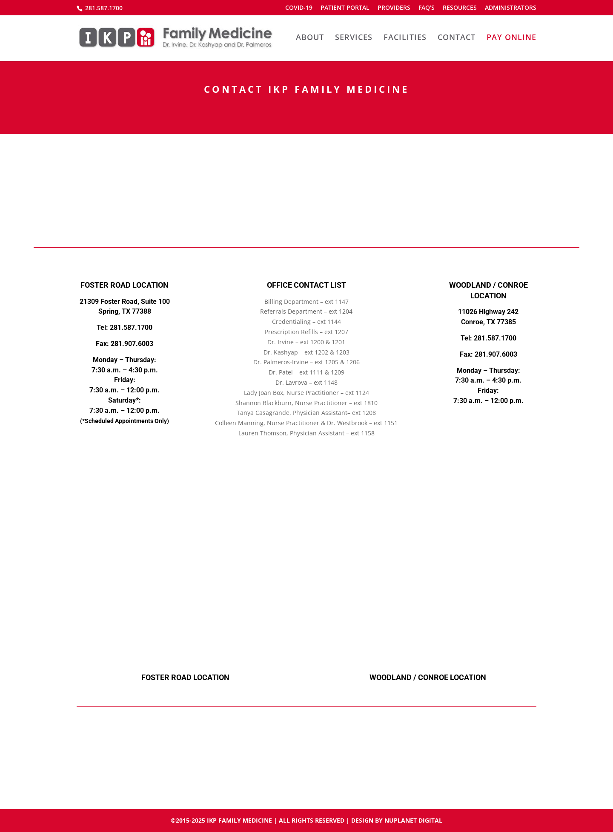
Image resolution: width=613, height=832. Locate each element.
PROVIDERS (394, 8)
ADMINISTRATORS (510, 8)
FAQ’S (426, 8)
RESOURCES (460, 8)
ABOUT (310, 38)
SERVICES (353, 38)
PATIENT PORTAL (345, 8)
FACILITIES (405, 38)
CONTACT (457, 38)
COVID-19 (298, 8)
